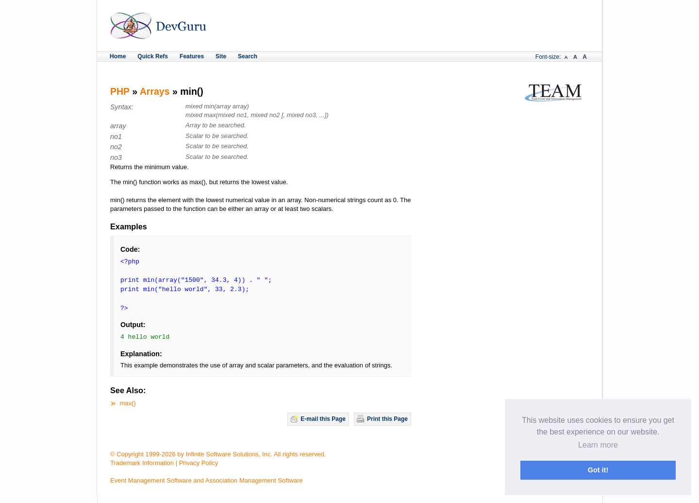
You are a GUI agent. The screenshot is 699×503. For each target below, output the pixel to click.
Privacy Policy (198, 463)
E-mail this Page (323, 419)
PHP (120, 91)
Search (247, 56)
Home (118, 56)
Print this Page (387, 419)
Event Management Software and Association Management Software (206, 480)
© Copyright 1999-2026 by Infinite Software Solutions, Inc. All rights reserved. (218, 454)
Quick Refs (152, 56)
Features (192, 56)
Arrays (155, 91)
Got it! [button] (598, 470)
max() (128, 403)
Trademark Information (142, 463)
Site (221, 56)
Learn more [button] (598, 445)
